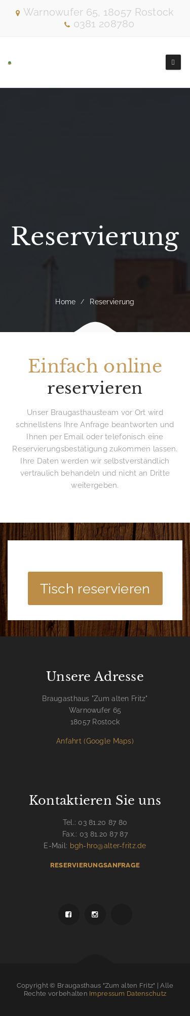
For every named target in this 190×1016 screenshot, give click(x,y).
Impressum (107, 993)
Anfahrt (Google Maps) (95, 741)
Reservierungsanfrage (95, 865)
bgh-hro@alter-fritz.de (108, 846)
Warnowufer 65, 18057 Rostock (98, 12)
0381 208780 (99, 24)
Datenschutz (146, 993)
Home (65, 302)
